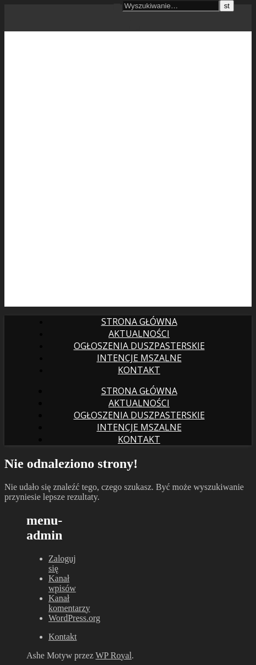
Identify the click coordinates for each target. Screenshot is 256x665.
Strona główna (139, 321)
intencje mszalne (139, 358)
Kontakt (139, 370)
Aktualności (139, 334)
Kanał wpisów (62, 583)
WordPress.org (74, 618)
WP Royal (113, 655)
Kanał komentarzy (69, 603)
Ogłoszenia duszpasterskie (139, 346)
